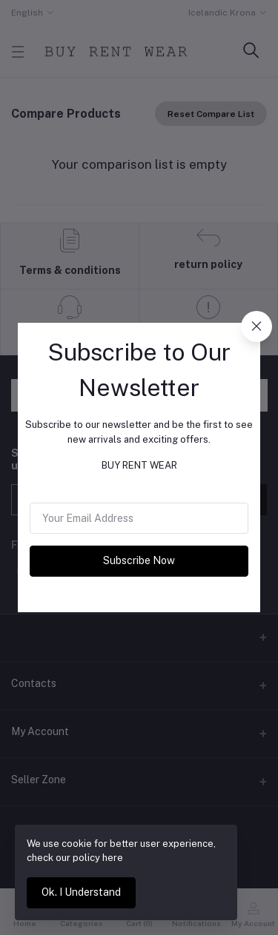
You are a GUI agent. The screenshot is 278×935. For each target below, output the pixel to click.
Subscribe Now (139, 560)
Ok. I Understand (81, 892)
